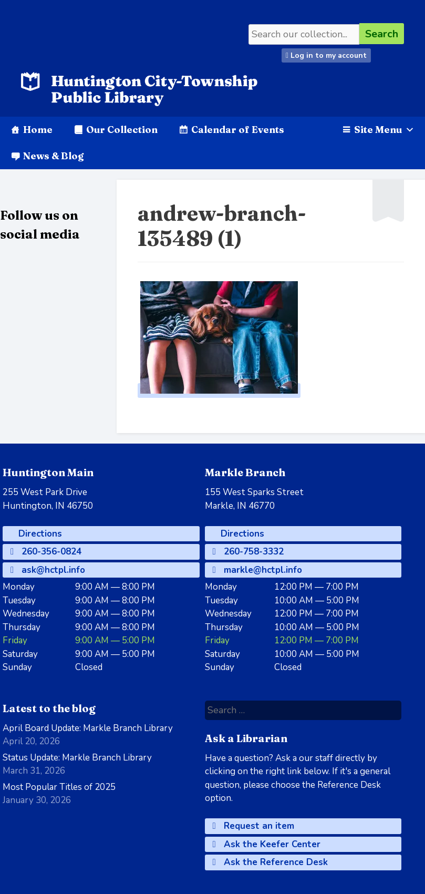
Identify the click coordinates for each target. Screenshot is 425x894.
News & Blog (53, 156)
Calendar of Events (237, 130)
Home (38, 130)
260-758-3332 (248, 552)
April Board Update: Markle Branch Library (88, 728)
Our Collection (122, 130)
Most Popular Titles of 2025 (59, 787)
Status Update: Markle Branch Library (77, 758)
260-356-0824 (46, 552)
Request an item (253, 826)
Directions (39, 534)
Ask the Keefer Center (266, 844)
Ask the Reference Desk (270, 862)
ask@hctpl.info (48, 570)
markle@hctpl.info (257, 570)
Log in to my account (326, 55)
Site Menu (384, 130)
